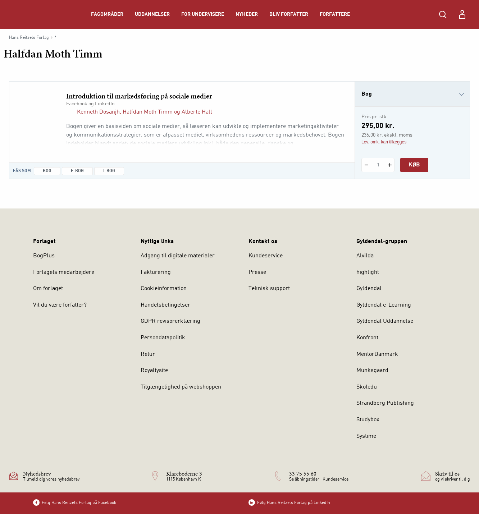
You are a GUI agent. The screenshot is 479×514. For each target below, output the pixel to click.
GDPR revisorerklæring (170, 321)
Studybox (367, 420)
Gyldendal (369, 289)
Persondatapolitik (163, 338)
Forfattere (335, 14)
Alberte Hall (197, 112)
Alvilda (365, 256)
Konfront (367, 338)
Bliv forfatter (288, 14)
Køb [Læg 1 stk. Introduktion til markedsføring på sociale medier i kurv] (414, 165)
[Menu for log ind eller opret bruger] (462, 14)
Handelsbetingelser (165, 305)
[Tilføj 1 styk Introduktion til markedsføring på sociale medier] (389, 165)
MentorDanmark (377, 354)
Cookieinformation (164, 289)
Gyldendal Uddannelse (384, 321)
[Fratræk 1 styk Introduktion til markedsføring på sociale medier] (366, 165)
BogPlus (44, 256)
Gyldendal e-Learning (383, 305)
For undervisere (202, 14)
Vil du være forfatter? (60, 305)
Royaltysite (154, 370)
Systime (366, 436)
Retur (148, 354)
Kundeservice (265, 256)
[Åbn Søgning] (443, 14)
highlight (367, 272)
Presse (257, 272)
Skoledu (366, 387)
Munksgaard (372, 370)
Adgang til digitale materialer (178, 256)
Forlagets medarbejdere (63, 272)
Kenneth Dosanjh (98, 112)
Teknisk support (269, 289)
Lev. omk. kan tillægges (383, 141)
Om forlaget (48, 289)
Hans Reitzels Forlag (29, 38)
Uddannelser (152, 14)
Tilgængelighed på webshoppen (181, 387)
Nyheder (247, 14)
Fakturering (156, 272)
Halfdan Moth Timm (148, 112)
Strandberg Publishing (385, 403)
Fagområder (107, 14)
